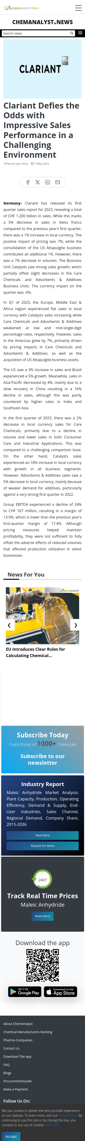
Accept (11, 1136)
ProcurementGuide (17, 1081)
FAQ (6, 1065)
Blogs (7, 1073)
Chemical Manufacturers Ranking (27, 1032)
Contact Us (11, 1048)
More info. (52, 1125)
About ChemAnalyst (18, 1024)
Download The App (17, 1056)
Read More (42, 916)
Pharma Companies (17, 1040)
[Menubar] (78, 8)
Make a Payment (15, 1089)
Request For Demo (42, 846)
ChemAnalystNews (42, 22)
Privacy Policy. (68, 1115)
